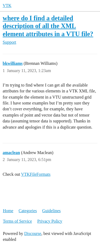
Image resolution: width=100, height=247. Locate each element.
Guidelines (51, 210)
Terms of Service (17, 221)
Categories (28, 210)
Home (8, 210)
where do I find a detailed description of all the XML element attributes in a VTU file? (48, 25)
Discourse (32, 233)
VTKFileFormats (35, 174)
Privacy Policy (49, 221)
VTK (7, 5)
